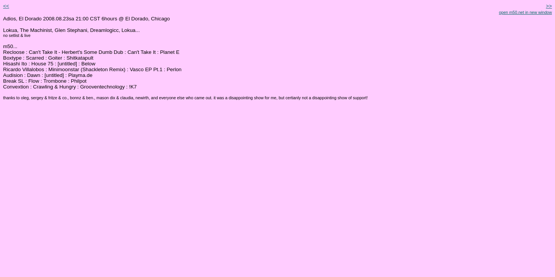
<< (6, 6)
